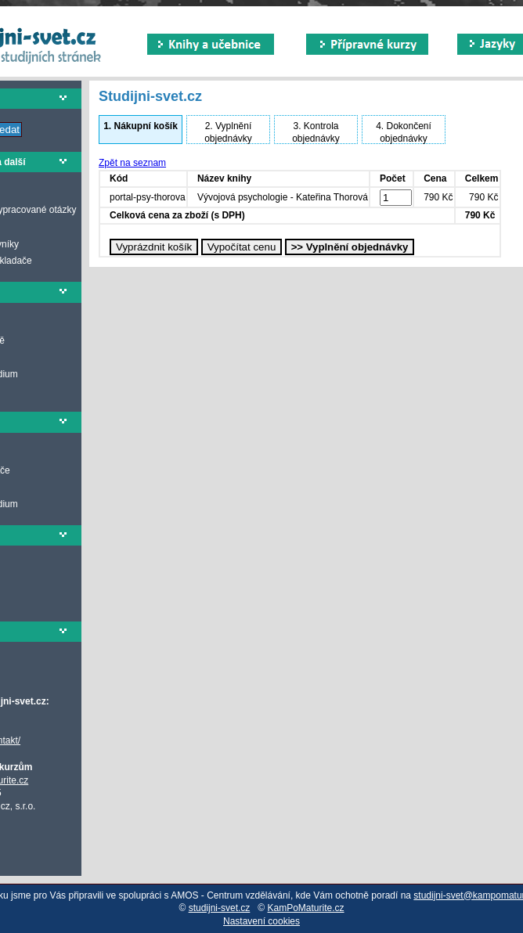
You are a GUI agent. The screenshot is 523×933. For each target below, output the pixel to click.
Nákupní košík (140, 126)
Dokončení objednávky (403, 132)
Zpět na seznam (132, 162)
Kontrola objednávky (316, 132)
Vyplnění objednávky (228, 132)
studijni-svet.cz (220, 907)
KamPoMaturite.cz (306, 907)
